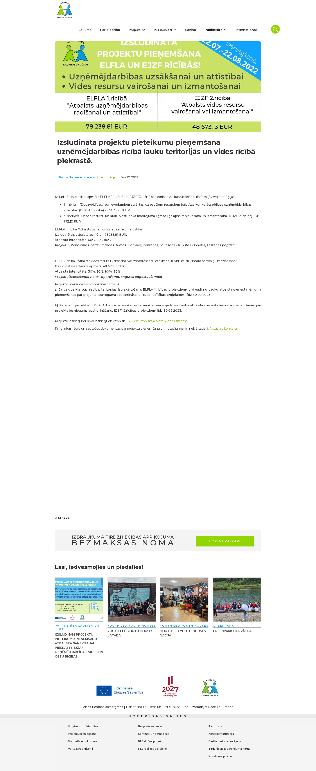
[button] (136, 30)
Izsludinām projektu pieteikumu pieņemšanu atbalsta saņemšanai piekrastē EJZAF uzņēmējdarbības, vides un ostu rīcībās (79, 645)
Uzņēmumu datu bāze (83, 726)
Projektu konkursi (150, 726)
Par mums (215, 726)
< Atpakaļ (62, 518)
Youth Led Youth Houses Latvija (130, 633)
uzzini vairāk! (225, 541)
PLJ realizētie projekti (152, 748)
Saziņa (190, 30)
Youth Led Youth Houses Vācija (183, 633)
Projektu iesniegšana (82, 733)
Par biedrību (110, 30)
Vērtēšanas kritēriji (80, 748)
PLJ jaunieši (163, 30)
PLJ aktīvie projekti (150, 741)
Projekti (135, 30)
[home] (65, 10)
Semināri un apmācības (153, 733)
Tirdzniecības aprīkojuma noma (229, 748)
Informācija (108, 177)
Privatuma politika (220, 756)
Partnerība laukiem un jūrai (77, 177)
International (246, 30)
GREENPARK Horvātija (232, 631)
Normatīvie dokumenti (83, 741)
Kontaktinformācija (221, 733)
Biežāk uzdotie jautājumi (224, 741)
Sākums (85, 30)
